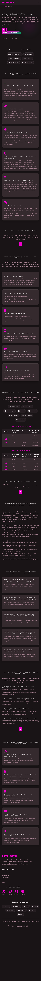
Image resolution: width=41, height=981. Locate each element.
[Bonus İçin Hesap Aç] (20, 244)
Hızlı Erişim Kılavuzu (27, 62)
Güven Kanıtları (29, 54)
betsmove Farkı (27, 58)
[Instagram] (10, 892)
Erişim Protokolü (5, 880)
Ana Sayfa (4, 6)
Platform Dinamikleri (6, 872)
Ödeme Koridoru (5, 877)
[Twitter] (4, 892)
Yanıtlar (3, 882)
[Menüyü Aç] (38, 2)
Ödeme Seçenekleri (14, 58)
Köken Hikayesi (5, 875)
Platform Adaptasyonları (14, 54)
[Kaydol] (20, 492)
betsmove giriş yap (13, 29)
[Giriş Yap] (20, 729)
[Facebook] (16, 892)
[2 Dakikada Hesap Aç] (3, 30)
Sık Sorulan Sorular (13, 62)
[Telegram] (23, 892)
